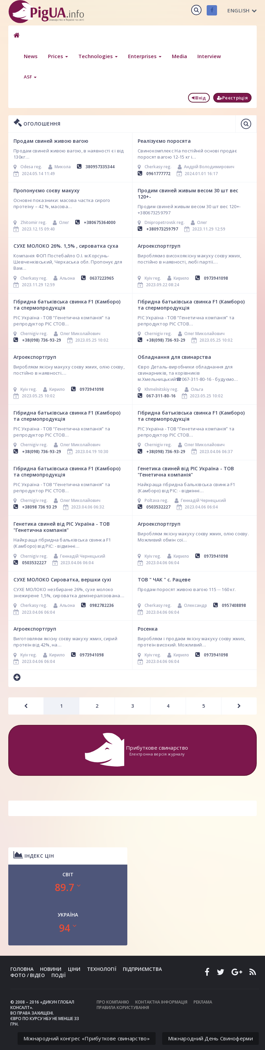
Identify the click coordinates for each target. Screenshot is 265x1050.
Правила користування (123, 1007)
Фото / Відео (27, 975)
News (31, 56)
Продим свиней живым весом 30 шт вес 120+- (188, 193)
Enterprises (144, 56)
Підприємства (142, 969)
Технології (101, 969)
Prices (58, 56)
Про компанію (113, 1002)
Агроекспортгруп (159, 246)
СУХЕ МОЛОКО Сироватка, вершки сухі (62, 579)
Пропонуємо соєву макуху (46, 190)
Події (58, 975)
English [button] (242, 10)
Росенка (148, 628)
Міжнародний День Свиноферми (210, 1038)
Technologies (98, 56)
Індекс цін (33, 854)
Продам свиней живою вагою (50, 141)
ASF (30, 77)
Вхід (199, 98)
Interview (209, 56)
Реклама (203, 1002)
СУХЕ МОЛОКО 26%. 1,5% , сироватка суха (65, 246)
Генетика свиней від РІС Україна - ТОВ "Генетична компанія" (186, 471)
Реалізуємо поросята (164, 141)
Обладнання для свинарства (174, 357)
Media (179, 56)
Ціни (74, 969)
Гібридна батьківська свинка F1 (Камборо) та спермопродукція (66, 304)
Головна (21, 969)
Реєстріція (232, 98)
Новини (50, 969)
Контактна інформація (161, 1002)
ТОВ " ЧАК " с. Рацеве (164, 579)
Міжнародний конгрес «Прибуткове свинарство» (86, 1038)
